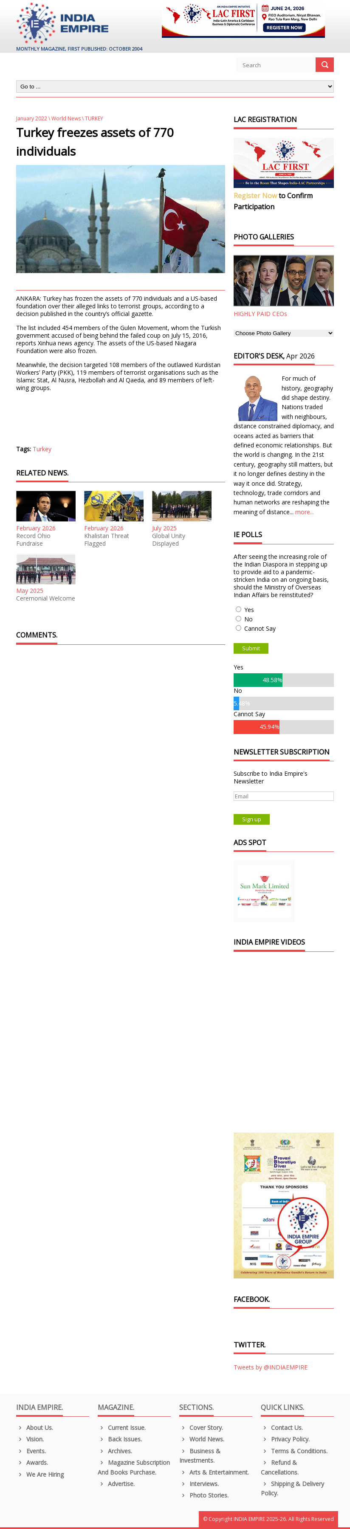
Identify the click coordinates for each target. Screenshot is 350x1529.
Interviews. (199, 1484)
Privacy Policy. (285, 1439)
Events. (31, 1451)
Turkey (42, 449)
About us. (34, 1428)
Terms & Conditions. (294, 1451)
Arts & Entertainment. (214, 1472)
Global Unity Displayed (168, 539)
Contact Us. (282, 1428)
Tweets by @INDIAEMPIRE (271, 1367)
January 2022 (31, 118)
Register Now (255, 195)
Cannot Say (260, 628)
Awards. (32, 1462)
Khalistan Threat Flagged (106, 539)
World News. (201, 1439)
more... (304, 512)
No (248, 619)
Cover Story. (201, 1428)
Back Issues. (120, 1439)
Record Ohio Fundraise (33, 539)
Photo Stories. (204, 1495)
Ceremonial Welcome (45, 598)
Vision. (30, 1439)
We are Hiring (40, 1474)
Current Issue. (122, 1428)
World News (66, 118)
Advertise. (116, 1484)
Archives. (115, 1451)
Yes (249, 610)
